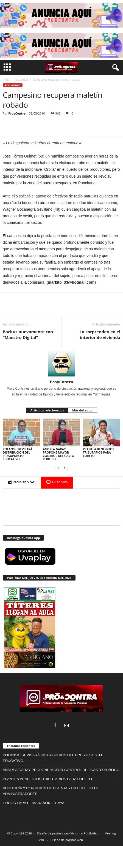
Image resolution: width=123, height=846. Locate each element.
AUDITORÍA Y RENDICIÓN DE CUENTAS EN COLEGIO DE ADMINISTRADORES (51, 791)
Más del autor (82, 410)
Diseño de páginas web (67, 840)
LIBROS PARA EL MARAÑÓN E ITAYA (34, 803)
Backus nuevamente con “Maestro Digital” (28, 334)
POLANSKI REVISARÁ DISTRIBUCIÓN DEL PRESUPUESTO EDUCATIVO (17, 454)
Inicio (6, 80)
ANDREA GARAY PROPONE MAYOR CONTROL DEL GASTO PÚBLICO (58, 454)
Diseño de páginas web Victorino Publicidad (68, 833)
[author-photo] (61, 363)
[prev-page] (58, 468)
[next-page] (65, 468)
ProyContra (17, 113)
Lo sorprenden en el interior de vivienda (100, 334)
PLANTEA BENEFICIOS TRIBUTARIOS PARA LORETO (98, 452)
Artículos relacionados (47, 410)
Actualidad (21, 80)
